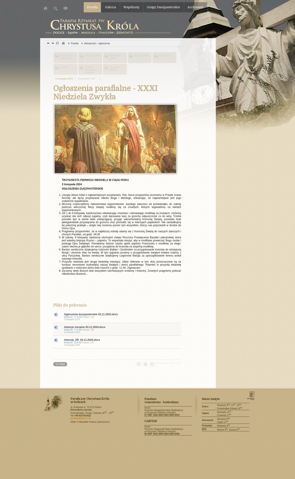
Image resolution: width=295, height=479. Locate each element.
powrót (47, 43)
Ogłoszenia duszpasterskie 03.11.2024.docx (121, 317)
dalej (52, 43)
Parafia (92, 7)
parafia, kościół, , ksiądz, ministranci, (63, 43)
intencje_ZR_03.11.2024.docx (121, 342)
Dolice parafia (106, 26)
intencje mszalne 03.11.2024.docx (121, 329)
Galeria (110, 7)
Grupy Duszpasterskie (163, 7)
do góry (139, 364)
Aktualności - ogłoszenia (94, 43)
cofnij (152, 364)
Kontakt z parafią (65, 8)
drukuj (145, 364)
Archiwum (195, 7)
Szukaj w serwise (56, 8)
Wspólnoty (131, 7)
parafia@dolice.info (80, 418)
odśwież (57, 43)
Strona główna (46, 8)
